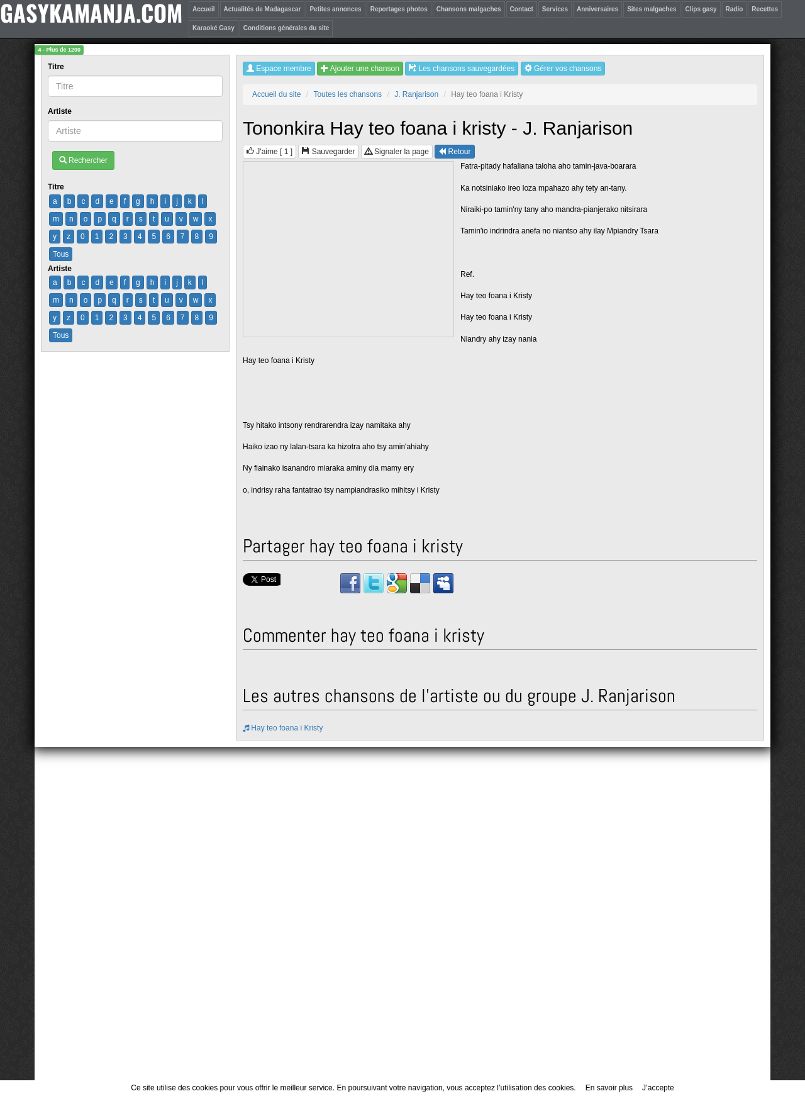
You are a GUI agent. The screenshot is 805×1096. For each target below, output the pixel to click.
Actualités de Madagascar (262, 9)
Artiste (61, 111)
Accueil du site (276, 94)
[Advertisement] (349, 250)
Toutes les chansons (347, 94)
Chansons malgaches (468, 9)
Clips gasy (701, 9)
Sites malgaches (651, 9)
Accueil (203, 9)
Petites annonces (335, 9)
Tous (61, 254)
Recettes (765, 9)
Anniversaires (597, 9)
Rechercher (83, 160)
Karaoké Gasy (213, 28)
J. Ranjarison (416, 94)
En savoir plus (609, 1087)
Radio (734, 9)
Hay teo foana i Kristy (283, 728)
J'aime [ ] (269, 151)
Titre (57, 66)
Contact (521, 9)
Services (555, 9)
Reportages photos (399, 9)
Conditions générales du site (286, 28)
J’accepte (658, 1087)
